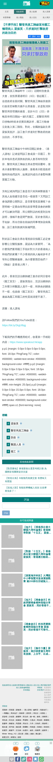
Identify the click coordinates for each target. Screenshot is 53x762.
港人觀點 (20, 17)
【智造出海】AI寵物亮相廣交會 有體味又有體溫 (26, 480)
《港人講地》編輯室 (30, 710)
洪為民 (37, 724)
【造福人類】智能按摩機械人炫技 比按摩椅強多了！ (26, 489)
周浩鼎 (4, 720)
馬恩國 (18, 724)
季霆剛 (25, 720)
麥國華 (18, 717)
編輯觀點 (26, 688)
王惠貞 (32, 720)
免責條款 (47, 690)
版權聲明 (47, 693)
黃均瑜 (11, 727)
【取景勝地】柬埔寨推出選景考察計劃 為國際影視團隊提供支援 (26, 470)
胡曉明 (44, 717)
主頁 (6, 12)
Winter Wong (7, 734)
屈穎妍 (4, 710)
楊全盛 (4, 727)
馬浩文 (35, 713)
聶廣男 (37, 730)
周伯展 (39, 720)
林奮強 (13, 737)
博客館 (39, 688)
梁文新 (20, 734)
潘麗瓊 (46, 720)
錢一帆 (32, 717)
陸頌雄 (46, 727)
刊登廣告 (47, 700)
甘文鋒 (18, 730)
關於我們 (47, 685)
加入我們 (47, 695)
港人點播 (33, 12)
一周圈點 (5, 713)
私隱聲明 (47, 688)
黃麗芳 (4, 730)
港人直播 (46, 12)
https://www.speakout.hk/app (26, 342)
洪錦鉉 (39, 727)
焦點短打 (43, 710)
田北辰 (11, 720)
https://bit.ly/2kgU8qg (14, 325)
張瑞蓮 (11, 710)
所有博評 (40, 690)
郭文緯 (25, 717)
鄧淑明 (44, 724)
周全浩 (25, 724)
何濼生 (42, 713)
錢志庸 (18, 727)
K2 (15, 734)
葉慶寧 (4, 724)
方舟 (31, 724)
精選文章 (5, 737)
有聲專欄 (6, 17)
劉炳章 (21, 713)
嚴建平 (11, 730)
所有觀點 (26, 690)
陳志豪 (38, 734)
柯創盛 (32, 727)
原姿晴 (4, 717)
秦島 (38, 717)
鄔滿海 (18, 720)
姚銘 (32, 734)
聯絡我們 (47, 697)
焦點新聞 (20, 12)
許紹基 (11, 717)
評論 (6, 513)
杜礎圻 (25, 730)
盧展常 (44, 730)
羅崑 (27, 734)
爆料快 (46, 702)
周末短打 (14, 713)
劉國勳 (25, 727)
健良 (31, 730)
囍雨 (19, 737)
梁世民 (28, 713)
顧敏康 (18, 710)
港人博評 (46, 17)
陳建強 (11, 724)
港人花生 (33, 17)
